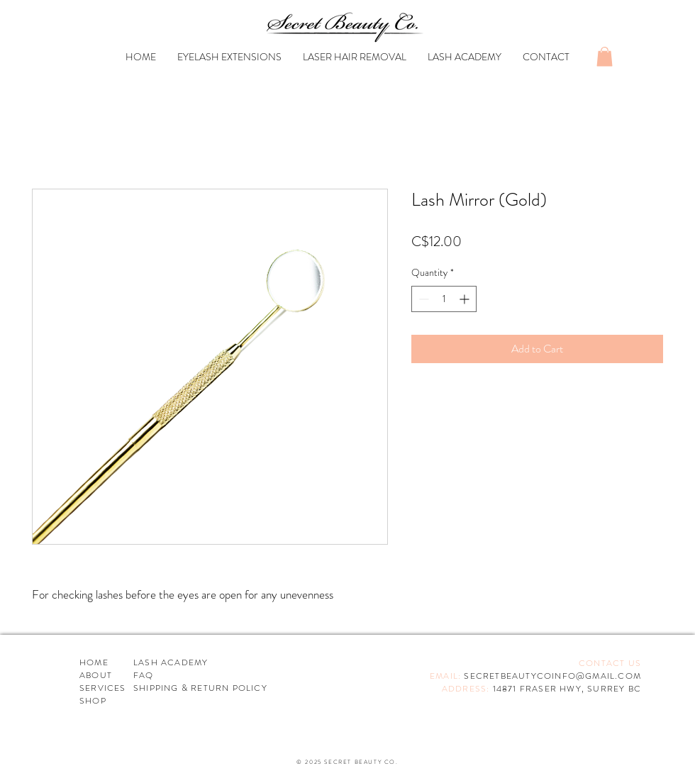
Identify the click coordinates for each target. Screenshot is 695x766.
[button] (604, 56)
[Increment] (465, 299)
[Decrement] (422, 299)
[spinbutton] (444, 299)
